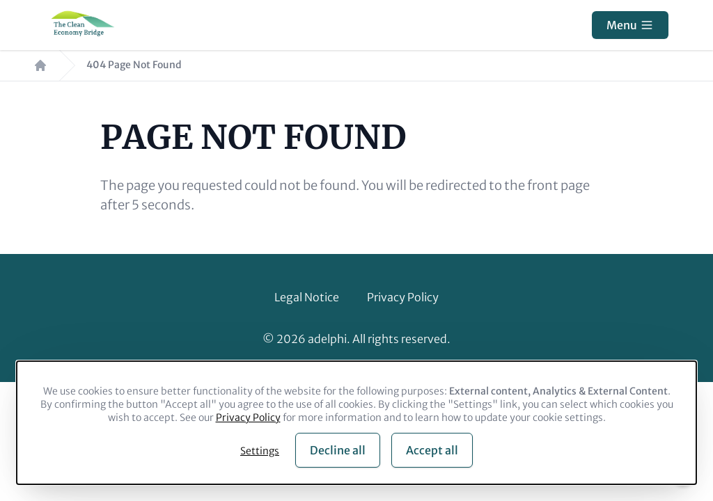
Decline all (338, 450)
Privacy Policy (403, 297)
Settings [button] (259, 451)
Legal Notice (306, 297)
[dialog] (356, 422)
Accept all (432, 450)
